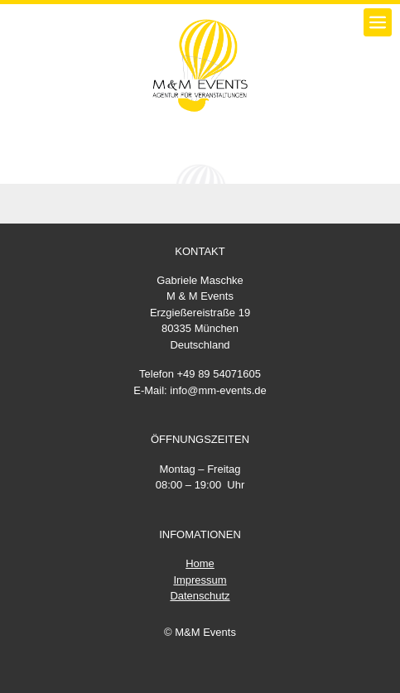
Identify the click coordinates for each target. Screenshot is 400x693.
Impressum (199, 580)
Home (200, 563)
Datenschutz (199, 596)
